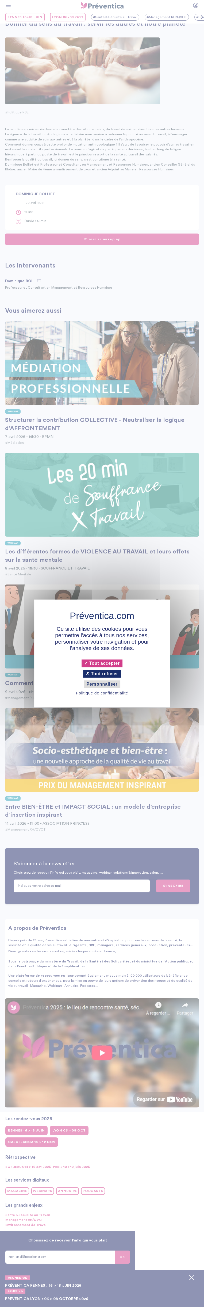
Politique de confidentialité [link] (102, 693)
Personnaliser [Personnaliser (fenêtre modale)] (101, 684)
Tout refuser (102, 673)
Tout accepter (102, 663)
